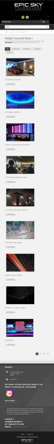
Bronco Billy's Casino (13, 275)
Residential (26, 49)
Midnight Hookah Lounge (15, 308)
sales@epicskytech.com (19, 427)
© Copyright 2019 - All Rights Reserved (27, 437)
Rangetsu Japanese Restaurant (17, 145)
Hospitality (37, 49)
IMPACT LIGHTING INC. (12, 402)
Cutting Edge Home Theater (16, 210)
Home (6, 32)
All (7, 49)
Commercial (15, 49)
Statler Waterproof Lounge (16, 177)
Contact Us (30, 434)
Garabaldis (9, 340)
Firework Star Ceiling (13, 243)
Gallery (12, 32)
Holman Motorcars (13, 80)
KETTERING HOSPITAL (12, 112)
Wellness (9, 52)
